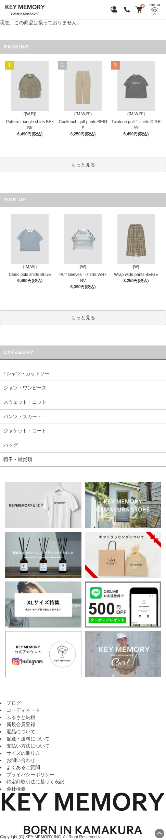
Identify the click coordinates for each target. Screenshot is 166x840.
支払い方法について (28, 746)
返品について (21, 731)
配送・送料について (28, 738)
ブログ (14, 703)
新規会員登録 (21, 724)
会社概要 (16, 789)
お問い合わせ (21, 760)
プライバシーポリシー (30, 774)
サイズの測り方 (23, 753)
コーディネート (23, 710)
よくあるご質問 (23, 767)
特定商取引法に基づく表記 (35, 781)
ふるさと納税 (21, 717)
